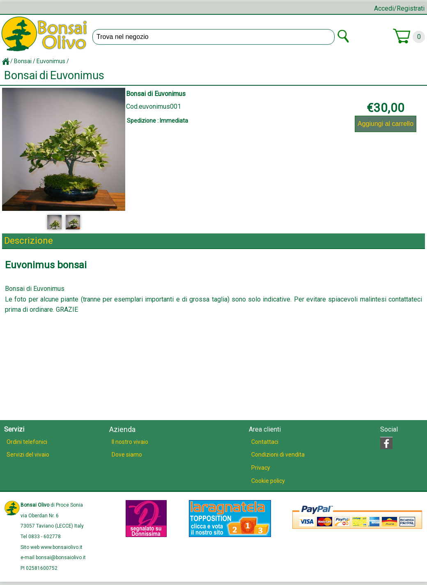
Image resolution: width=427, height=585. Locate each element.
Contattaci (264, 442)
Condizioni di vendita (278, 454)
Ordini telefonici (27, 442)
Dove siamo (127, 454)
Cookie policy (268, 481)
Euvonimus (51, 61)
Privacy (260, 467)
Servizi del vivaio (28, 454)
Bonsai (23, 61)
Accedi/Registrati (399, 8)
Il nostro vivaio (130, 442)
